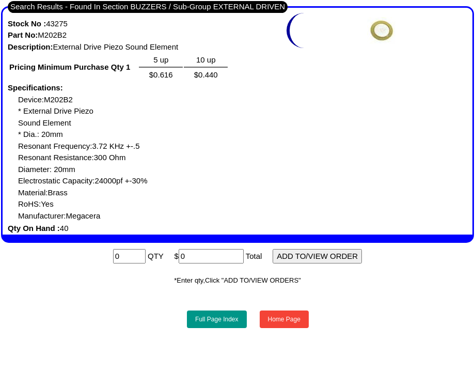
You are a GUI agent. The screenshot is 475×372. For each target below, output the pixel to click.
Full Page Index (216, 319)
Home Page (284, 319)
